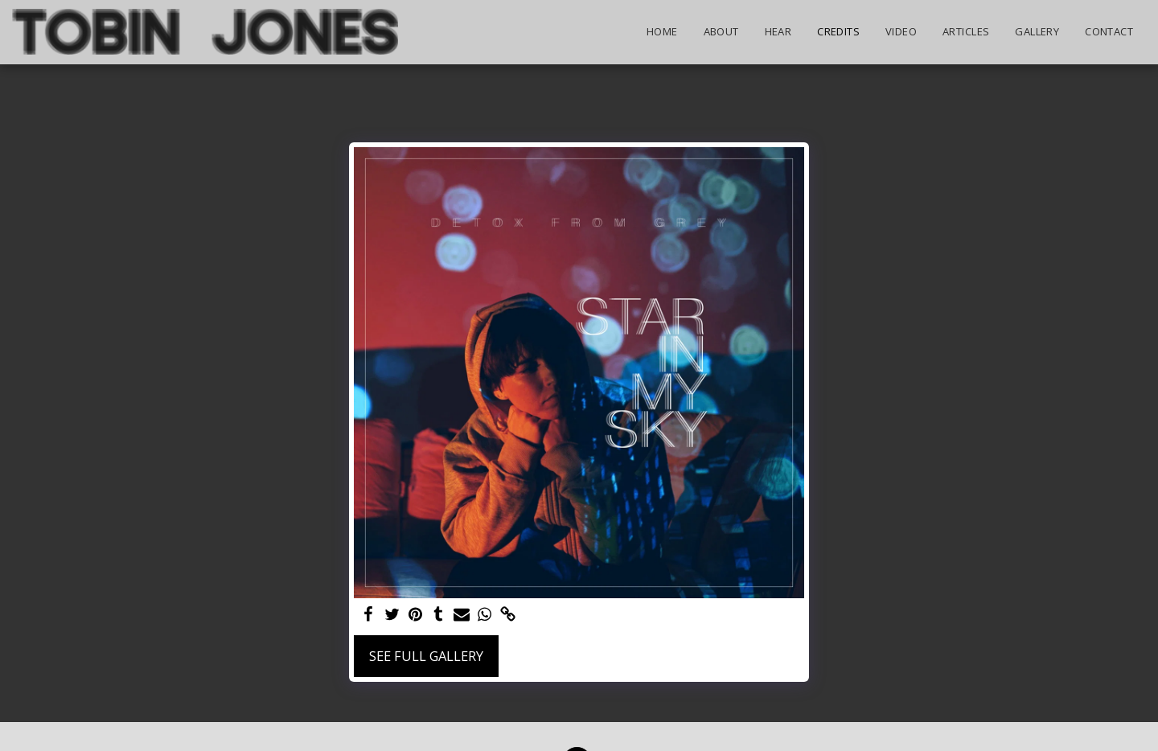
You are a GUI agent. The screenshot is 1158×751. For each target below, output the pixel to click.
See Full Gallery (426, 655)
